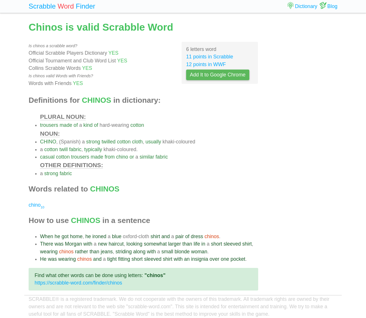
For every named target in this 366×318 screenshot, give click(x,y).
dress (197, 236)
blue (116, 236)
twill (63, 149)
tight (112, 259)
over (214, 259)
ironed (99, 236)
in (203, 244)
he (57, 236)
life (197, 244)
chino (122, 157)
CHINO (48, 142)
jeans (107, 251)
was (59, 244)
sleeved (232, 244)
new (102, 244)
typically (93, 149)
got (64, 236)
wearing (49, 251)
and (166, 236)
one (225, 259)
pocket (237, 259)
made (65, 125)
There (46, 244)
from (110, 157)
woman (199, 251)
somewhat (155, 244)
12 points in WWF (206, 64)
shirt (155, 236)
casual (47, 157)
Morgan (73, 244)
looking (134, 244)
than (187, 244)
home (76, 236)
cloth (137, 142)
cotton (137, 125)
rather (81, 251)
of (75, 125)
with (87, 244)
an (187, 259)
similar (147, 157)
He (43, 259)
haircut (116, 244)
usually (153, 142)
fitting (124, 259)
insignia (199, 259)
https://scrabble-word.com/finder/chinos (78, 283)
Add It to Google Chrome (218, 75)
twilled (109, 142)
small (167, 251)
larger (174, 244)
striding (124, 251)
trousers (49, 125)
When (46, 236)
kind (88, 125)
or (132, 157)
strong (93, 142)
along (139, 251)
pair (179, 236)
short (216, 244)
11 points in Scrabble (209, 57)
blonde (182, 251)
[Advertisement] (302, 106)
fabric (75, 149)
